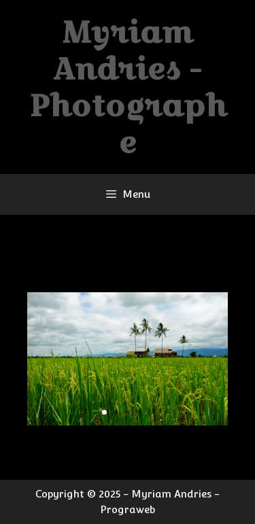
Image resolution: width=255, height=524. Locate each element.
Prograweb (127, 509)
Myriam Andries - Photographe (127, 86)
